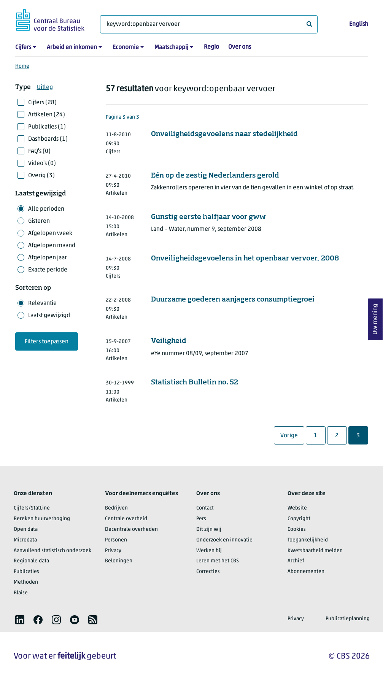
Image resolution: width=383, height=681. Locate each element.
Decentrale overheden (131, 529)
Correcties (208, 571)
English (358, 24)
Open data (26, 529)
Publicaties (26, 571)
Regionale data (31, 561)
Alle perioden (46, 209)
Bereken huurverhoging (42, 518)
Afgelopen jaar (47, 258)
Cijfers (23, 47)
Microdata (25, 540)
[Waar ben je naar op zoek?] (209, 24)
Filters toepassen (46, 342)
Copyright (299, 518)
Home (22, 66)
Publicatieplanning (348, 618)
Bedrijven (116, 508)
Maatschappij (171, 47)
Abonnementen (306, 571)
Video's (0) (42, 163)
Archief (296, 561)
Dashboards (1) (48, 139)
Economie (126, 47)
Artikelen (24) (46, 115)
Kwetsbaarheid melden (315, 550)
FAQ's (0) (39, 151)
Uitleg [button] (45, 87)
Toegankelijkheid (308, 540)
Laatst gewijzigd (49, 316)
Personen (116, 540)
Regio (211, 47)
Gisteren (39, 221)
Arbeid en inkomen (72, 47)
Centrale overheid (126, 518)
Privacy (113, 550)
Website (297, 508)
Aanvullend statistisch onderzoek (52, 550)
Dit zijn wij (208, 529)
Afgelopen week (50, 233)
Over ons (239, 47)
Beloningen (118, 561)
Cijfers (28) (42, 103)
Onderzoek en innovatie (224, 540)
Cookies (297, 529)
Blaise (21, 593)
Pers (201, 518)
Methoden (26, 582)
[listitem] (20, 620)
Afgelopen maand (51, 246)
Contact (205, 508)
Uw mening (375, 319)
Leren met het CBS (217, 561)
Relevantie (42, 303)
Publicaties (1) (47, 127)
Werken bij (209, 550)
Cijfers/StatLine (32, 508)
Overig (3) (41, 176)
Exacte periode (47, 270)
